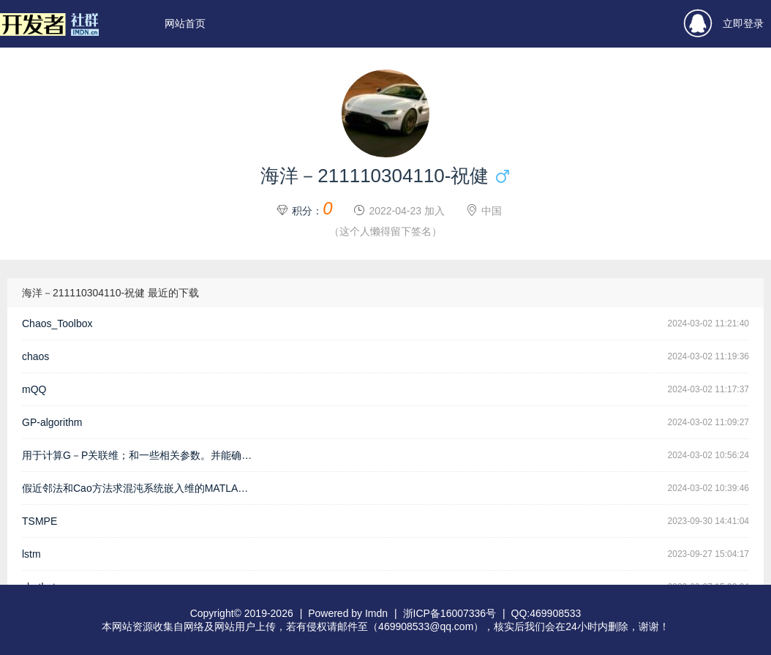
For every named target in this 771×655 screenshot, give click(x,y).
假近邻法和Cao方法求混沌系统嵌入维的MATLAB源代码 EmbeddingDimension (142, 488)
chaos (35, 356)
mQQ (34, 389)
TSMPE (39, 521)
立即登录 (724, 24)
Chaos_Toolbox (57, 323)
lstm (31, 554)
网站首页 (185, 23)
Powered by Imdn (348, 613)
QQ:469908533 (546, 613)
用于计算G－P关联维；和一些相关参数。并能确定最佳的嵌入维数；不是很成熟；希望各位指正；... (142, 455)
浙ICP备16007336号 (450, 613)
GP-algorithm (52, 422)
